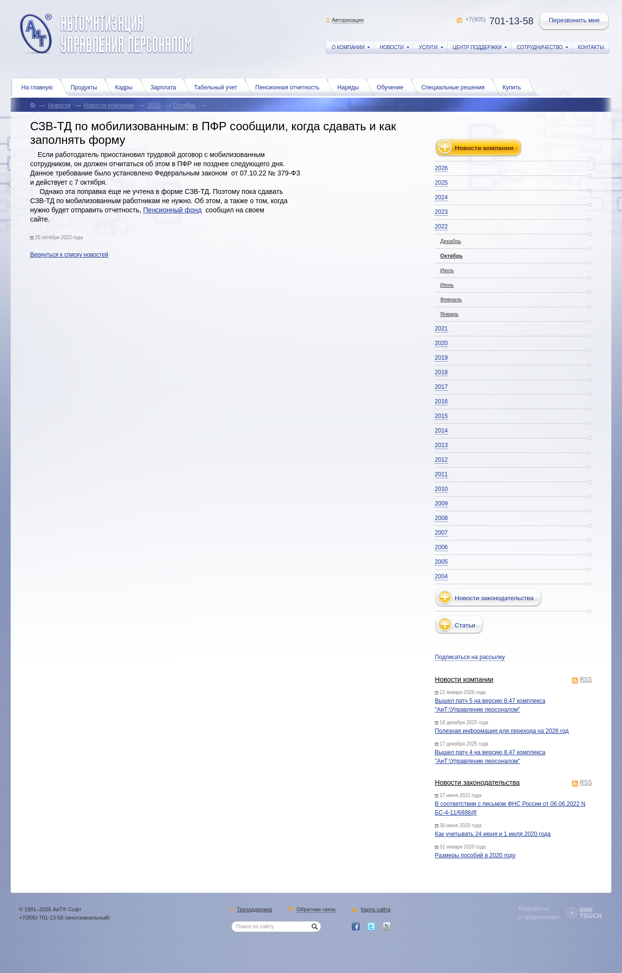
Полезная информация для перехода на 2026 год (502, 731)
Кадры (126, 86)
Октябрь (184, 105)
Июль (447, 270)
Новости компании (109, 105)
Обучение (392, 86)
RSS (586, 680)
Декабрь (450, 241)
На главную (39, 86)
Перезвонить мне (575, 21)
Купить (514, 86)
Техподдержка (254, 909)
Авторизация (348, 20)
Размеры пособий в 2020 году (475, 855)
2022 (153, 105)
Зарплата (166, 86)
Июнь (447, 285)
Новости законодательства (477, 782)
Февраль (451, 299)
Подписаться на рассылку (470, 657)
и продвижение (538, 917)
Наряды (350, 86)
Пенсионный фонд (172, 210)
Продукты (86, 86)
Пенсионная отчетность (289, 86)
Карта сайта (375, 909)
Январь (449, 314)
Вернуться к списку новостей (69, 254)
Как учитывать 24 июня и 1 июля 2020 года (493, 834)
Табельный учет (218, 86)
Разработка (534, 908)
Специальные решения (455, 86)
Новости (59, 105)
